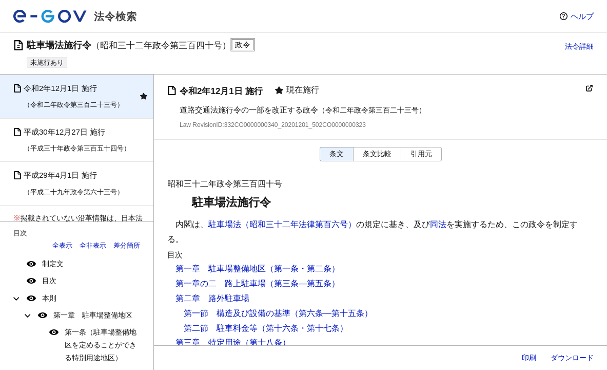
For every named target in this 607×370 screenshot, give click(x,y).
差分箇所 (126, 245)
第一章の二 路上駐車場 (220, 283)
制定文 (53, 264)
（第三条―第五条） (303, 283)
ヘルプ (582, 16)
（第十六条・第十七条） (303, 328)
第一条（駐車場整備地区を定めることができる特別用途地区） (100, 345)
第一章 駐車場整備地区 (92, 315)
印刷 (529, 358)
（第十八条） (265, 342)
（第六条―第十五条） (331, 313)
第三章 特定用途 (208, 342)
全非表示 (93, 245)
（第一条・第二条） (303, 268)
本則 (49, 298)
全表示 (62, 245)
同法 (438, 224)
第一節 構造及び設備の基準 (237, 313)
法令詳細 (579, 46)
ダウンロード (572, 358)
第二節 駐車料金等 (221, 328)
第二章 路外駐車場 (212, 298)
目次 (49, 280)
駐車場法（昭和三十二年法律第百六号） (282, 224)
